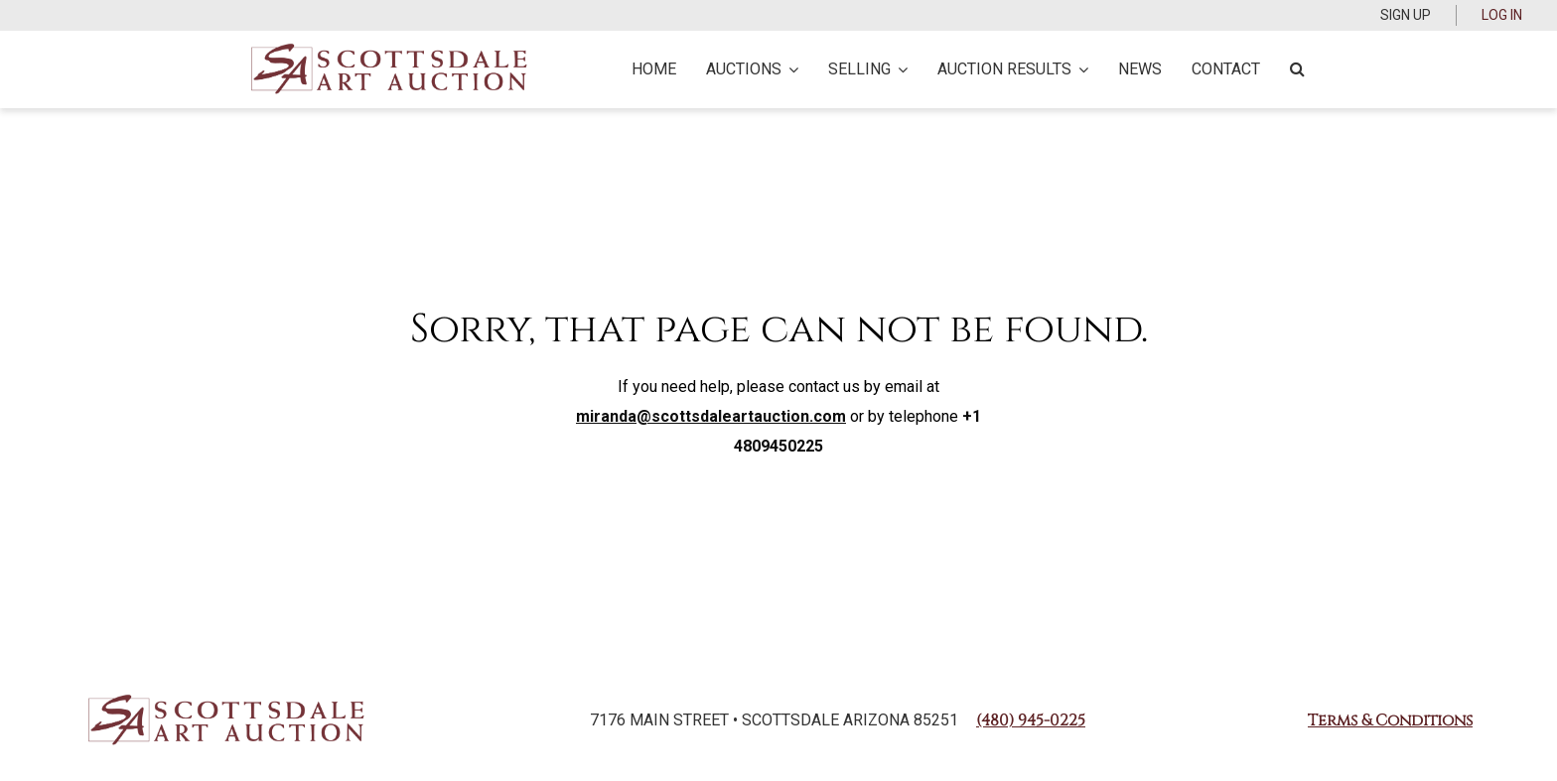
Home (654, 69)
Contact (1226, 69)
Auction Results (1012, 69)
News (1140, 69)
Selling (868, 69)
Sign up (1405, 15)
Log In (1502, 15)
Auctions (752, 69)
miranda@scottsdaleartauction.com (711, 416)
